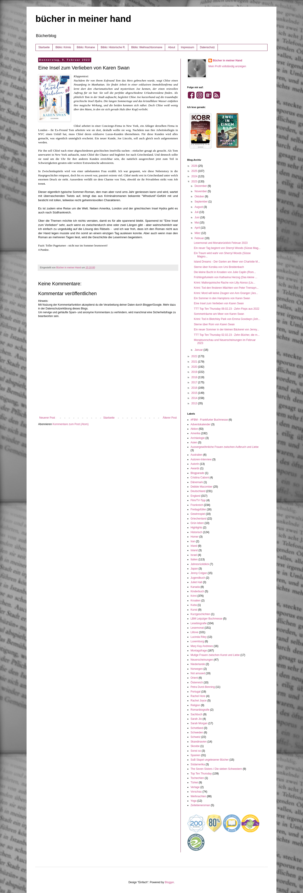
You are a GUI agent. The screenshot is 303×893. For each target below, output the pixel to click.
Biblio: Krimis (63, 47)
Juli (197, 212)
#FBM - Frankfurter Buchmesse (209, 419)
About (171, 47)
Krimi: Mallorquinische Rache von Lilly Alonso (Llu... (224, 282)
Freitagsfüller (198, 509)
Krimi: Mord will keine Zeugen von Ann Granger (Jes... (226, 293)
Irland (194, 545)
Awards (195, 468)
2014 (194, 398)
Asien (194, 442)
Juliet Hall (196, 582)
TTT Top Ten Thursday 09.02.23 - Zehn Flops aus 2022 (226, 308)
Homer (195, 536)
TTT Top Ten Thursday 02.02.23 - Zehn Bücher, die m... (227, 334)
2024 (194, 176)
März (198, 233)
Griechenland (198, 518)
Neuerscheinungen (202, 659)
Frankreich (197, 505)
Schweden (197, 732)
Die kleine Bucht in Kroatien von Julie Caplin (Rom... (225, 272)
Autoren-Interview (201, 459)
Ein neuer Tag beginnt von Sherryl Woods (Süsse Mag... (227, 248)
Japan (194, 568)
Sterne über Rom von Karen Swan (214, 324)
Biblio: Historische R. (113, 47)
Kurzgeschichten (200, 614)
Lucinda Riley (199, 636)
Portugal (196, 691)
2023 (194, 181)
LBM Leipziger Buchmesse (206, 618)
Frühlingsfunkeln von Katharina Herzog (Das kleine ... (225, 277)
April (198, 227)
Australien (196, 454)
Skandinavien (199, 741)
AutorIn (195, 463)
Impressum (187, 47)
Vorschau (196, 791)
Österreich (197, 682)
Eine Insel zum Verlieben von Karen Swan (219, 303)
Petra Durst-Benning (203, 687)
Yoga (194, 800)
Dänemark (197, 482)
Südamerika (198, 764)
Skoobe (195, 746)
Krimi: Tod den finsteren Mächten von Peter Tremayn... (226, 287)
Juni (197, 217)
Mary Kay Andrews (202, 646)
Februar (200, 238)
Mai (197, 222)
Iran (193, 541)
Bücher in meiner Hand (227, 60)
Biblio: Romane (86, 47)
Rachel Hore (198, 696)
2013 (194, 403)
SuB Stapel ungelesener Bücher (210, 759)
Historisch (196, 532)
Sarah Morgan (199, 723)
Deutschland (198, 491)
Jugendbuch (198, 577)
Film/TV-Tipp (198, 500)
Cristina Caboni (200, 477)
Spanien (195, 755)
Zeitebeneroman (200, 805)
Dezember (201, 186)
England (195, 495)
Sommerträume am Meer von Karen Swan (219, 313)
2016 (194, 387)
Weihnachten (198, 796)
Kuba (194, 605)
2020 (194, 366)
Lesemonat (197, 627)
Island (194, 550)
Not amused (198, 673)
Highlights (196, 527)
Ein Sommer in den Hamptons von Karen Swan (222, 298)
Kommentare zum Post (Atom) (71, 424)
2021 (194, 361)
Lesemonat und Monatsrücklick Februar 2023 (221, 242)
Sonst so (196, 750)
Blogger (169, 882)
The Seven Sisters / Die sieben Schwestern (216, 768)
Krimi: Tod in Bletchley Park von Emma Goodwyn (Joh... (227, 319)
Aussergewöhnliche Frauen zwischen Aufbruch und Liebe (225, 447)
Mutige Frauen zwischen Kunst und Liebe (215, 655)
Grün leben (197, 523)
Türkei (194, 782)
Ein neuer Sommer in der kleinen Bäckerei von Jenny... (226, 329)
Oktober (200, 196)
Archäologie (198, 438)
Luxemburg (197, 641)
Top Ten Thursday (201, 773)
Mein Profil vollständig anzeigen (227, 66)
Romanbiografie (200, 709)
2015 (194, 392)
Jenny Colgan (199, 573)
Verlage (195, 787)
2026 (194, 165)
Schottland (197, 728)
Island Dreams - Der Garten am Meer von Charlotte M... (227, 261)
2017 (194, 382)
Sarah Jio (196, 718)
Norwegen (197, 668)
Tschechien (197, 778)
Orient (194, 677)
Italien (194, 559)
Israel (194, 555)
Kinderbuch (197, 591)
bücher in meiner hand (83, 19)
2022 (194, 356)
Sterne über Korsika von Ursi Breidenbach (219, 267)
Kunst (194, 609)
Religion (195, 705)
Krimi (194, 595)
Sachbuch (196, 714)
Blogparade (197, 473)
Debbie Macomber (201, 486)
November (201, 191)
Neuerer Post (47, 417)
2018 (194, 377)
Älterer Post (170, 417)
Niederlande (198, 664)
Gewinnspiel (198, 513)
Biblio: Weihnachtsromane (146, 47)
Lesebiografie (199, 623)
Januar (199, 349)
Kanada (195, 586)
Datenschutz (207, 47)
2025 (194, 171)
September (201, 201)
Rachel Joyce (199, 700)
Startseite (44, 47)
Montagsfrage (199, 650)
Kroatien (196, 600)
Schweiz (196, 737)
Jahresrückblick (200, 564)
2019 (194, 371)
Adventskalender (200, 424)
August (199, 207)
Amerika (195, 433)
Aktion (194, 428)
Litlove (194, 632)
